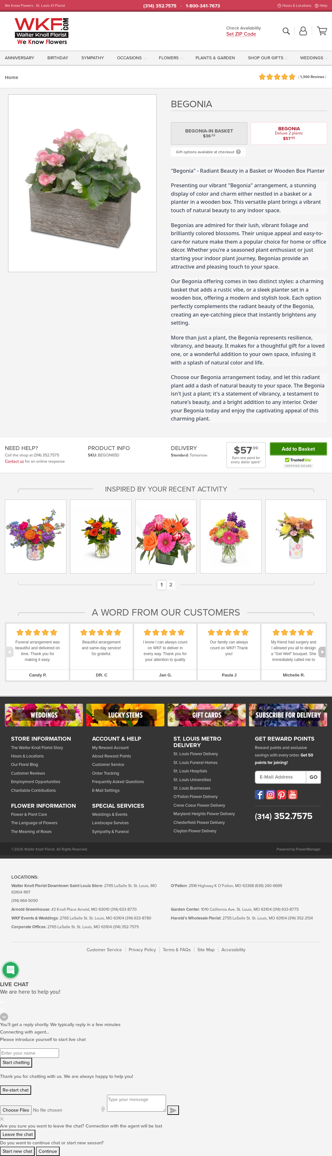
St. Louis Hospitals (190, 771)
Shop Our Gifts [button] (265, 58)
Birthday (57, 58)
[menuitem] (21, 58)
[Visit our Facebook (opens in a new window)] (259, 794)
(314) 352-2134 (300, 918)
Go (313, 777)
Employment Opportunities (35, 781)
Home (11, 77)
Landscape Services (110, 823)
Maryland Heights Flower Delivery (204, 813)
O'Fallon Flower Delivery (195, 796)
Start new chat (17, 1151)
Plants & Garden (215, 58)
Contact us (14, 461)
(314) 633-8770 (124, 909)
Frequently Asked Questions (118, 781)
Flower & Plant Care (29, 814)
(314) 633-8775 (286, 909)
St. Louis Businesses (191, 788)
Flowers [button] (169, 58)
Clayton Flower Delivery (194, 831)
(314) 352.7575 (159, 6)
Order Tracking (105, 773)
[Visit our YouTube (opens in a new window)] (292, 794)
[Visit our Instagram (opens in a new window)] (270, 794)
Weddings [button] (311, 58)
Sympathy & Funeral (110, 831)
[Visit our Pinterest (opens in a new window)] (281, 794)
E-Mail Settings (106, 790)
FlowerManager (308, 849)
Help (323, 6)
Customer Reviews (28, 773)
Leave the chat (18, 1134)
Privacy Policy (142, 950)
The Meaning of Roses (31, 831)
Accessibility (233, 950)
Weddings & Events (109, 814)
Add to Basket (298, 449)
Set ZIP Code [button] (241, 34)
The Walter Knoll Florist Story (37, 747)
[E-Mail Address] (280, 777)
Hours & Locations (296, 6)
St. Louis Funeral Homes (195, 762)
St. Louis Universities (192, 779)
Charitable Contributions (33, 790)
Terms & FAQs (177, 950)
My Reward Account (110, 747)
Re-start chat (16, 1090)
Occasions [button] (129, 58)
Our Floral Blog (24, 764)
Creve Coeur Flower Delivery (199, 805)
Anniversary (19, 58)
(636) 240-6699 (268, 886)
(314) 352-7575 (126, 927)
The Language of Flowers (34, 823)
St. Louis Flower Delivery (195, 754)
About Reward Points (111, 756)
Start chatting (16, 1062)
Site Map (206, 950)
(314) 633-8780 (138, 918)
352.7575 (284, 816)
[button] (303, 31)
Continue (48, 1151)
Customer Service (108, 764)
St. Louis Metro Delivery (197, 742)
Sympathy (92, 58)
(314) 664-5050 (24, 900)
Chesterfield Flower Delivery (199, 822)
